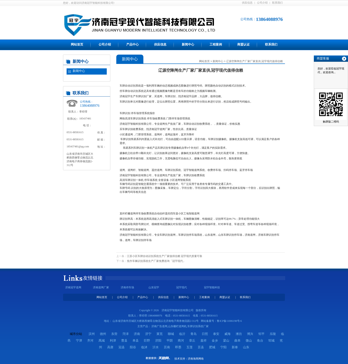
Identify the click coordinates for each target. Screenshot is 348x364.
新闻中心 (188, 44)
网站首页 (77, 44)
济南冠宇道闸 (73, 287)
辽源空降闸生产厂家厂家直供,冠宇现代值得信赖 (254, 61)
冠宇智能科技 (212, 287)
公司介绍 (262, 2)
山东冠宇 (153, 287)
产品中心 (132, 44)
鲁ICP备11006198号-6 (229, 320)
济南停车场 (127, 287)
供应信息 (247, 2)
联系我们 (277, 2)
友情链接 (93, 278)
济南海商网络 (196, 358)
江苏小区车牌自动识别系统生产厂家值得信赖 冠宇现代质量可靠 (164, 256)
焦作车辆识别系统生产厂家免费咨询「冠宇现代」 (156, 261)
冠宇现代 (181, 287)
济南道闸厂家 (101, 287)
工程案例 (216, 44)
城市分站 (76, 334)
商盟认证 (243, 44)
